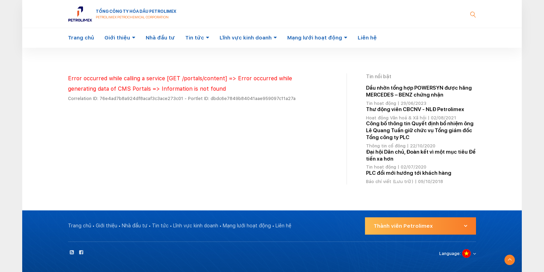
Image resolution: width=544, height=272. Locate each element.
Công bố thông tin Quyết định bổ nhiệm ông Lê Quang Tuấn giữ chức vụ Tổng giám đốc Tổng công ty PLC (420, 130)
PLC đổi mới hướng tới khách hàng (408, 173)
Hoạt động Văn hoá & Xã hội (396, 117)
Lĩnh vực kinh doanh (246, 38)
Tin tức (194, 38)
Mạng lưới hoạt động (314, 38)
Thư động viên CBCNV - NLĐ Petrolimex (415, 109)
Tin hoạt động (381, 103)
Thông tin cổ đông (386, 145)
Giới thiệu (117, 38)
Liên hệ (367, 38)
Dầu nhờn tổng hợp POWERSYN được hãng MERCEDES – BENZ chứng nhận (419, 91)
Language (449, 253)
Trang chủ (81, 38)
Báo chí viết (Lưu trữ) (390, 181)
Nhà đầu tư (160, 38)
